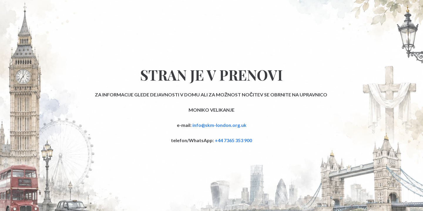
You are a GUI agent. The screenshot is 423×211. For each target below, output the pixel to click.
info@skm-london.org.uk (219, 125)
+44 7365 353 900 (233, 140)
